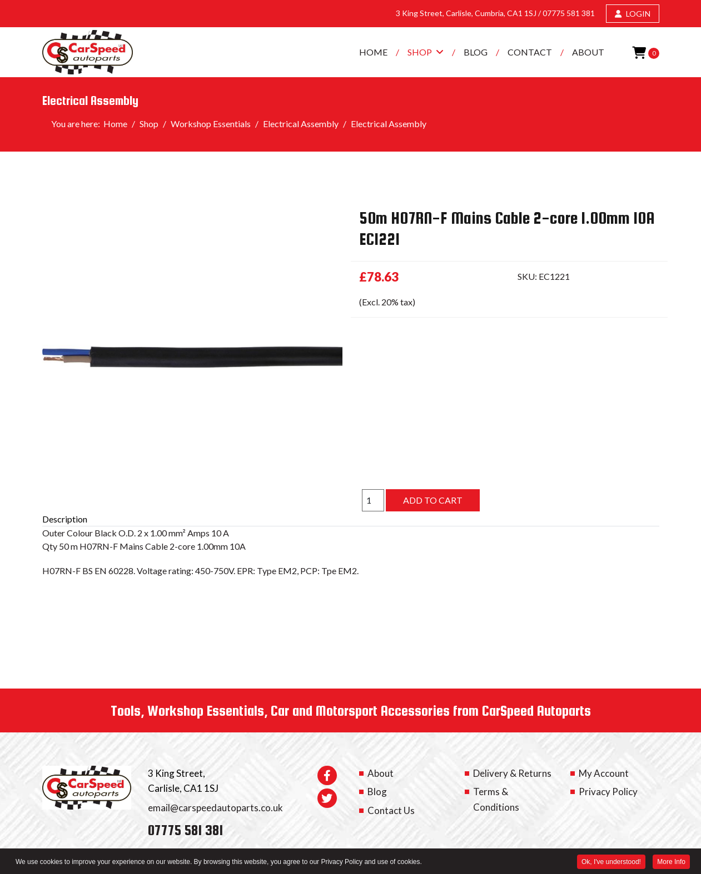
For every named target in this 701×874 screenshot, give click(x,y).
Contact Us (391, 810)
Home (373, 52)
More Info (671, 862)
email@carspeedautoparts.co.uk (215, 807)
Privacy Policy (608, 791)
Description (64, 519)
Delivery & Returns (512, 773)
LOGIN (632, 13)
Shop (419, 52)
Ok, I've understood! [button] (611, 862)
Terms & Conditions (496, 799)
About (588, 52)
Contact (530, 52)
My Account (604, 773)
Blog (476, 52)
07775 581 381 (569, 13)
